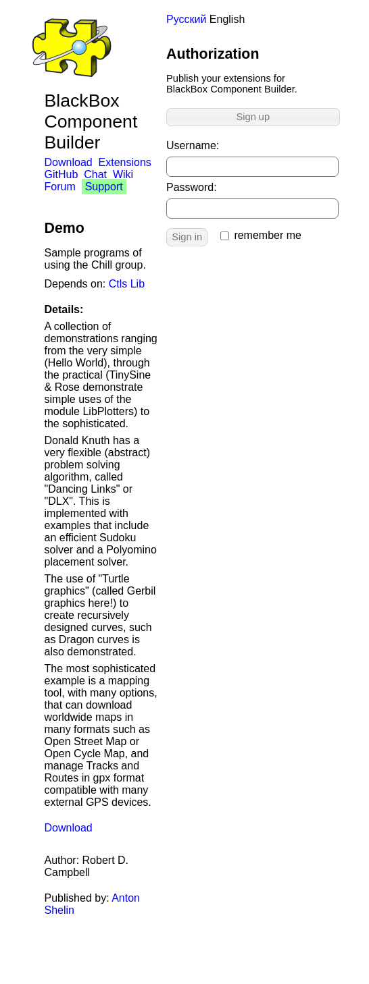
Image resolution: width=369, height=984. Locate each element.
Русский (186, 19)
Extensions (125, 162)
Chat (95, 174)
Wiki (123, 174)
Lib (137, 284)
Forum (60, 186)
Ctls (118, 284)
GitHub (61, 174)
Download (69, 162)
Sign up (253, 116)
